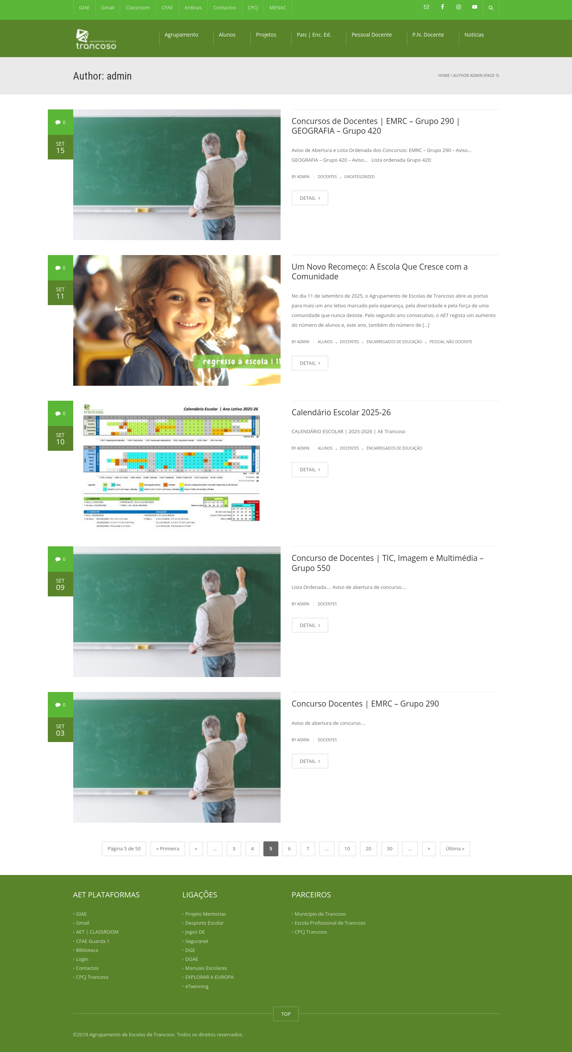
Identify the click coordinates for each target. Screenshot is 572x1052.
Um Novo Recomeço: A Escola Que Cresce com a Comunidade (380, 271)
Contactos (224, 7)
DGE (190, 950)
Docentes (327, 176)
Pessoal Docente (372, 34)
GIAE (84, 7)
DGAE (191, 959)
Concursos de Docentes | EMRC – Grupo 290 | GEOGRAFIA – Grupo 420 (376, 126)
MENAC (277, 7)
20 (368, 848)
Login (82, 959)
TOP (286, 1014)
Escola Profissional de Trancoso (330, 922)
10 (347, 848)
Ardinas (193, 7)
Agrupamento (181, 34)
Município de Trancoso (320, 913)
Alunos (227, 34)
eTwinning (196, 986)
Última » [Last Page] (455, 848)
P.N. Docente (428, 34)
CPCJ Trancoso (92, 977)
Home (444, 75)
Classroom (138, 7)
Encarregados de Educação (394, 341)
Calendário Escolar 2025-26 (341, 412)
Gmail (107, 7)
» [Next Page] (429, 848)
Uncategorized (359, 176)
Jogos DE (195, 931)
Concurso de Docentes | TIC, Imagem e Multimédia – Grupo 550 (388, 563)
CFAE (167, 7)
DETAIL (310, 198)
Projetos (266, 34)
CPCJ (253, 7)
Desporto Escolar (204, 922)
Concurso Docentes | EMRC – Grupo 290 (365, 703)
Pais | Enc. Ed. (314, 34)
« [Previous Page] (196, 848)
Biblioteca (87, 950)
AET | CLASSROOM (97, 931)
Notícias (474, 34)
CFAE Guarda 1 (93, 940)
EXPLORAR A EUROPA (209, 977)
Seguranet (196, 940)
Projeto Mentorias (205, 913)
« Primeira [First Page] (167, 848)
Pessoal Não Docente (451, 341)
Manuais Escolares (206, 968)
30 (390, 848)
